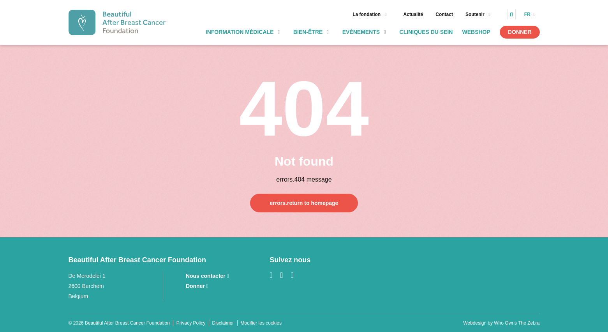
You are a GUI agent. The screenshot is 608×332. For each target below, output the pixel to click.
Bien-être (308, 32)
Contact (444, 14)
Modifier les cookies (261, 323)
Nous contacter (207, 276)
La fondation (366, 14)
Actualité (413, 14)
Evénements (361, 32)
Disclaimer (223, 323)
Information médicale (240, 32)
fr (528, 14)
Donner (520, 32)
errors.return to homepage (304, 203)
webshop (476, 32)
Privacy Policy (191, 323)
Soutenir (475, 14)
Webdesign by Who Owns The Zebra (501, 323)
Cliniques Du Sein (426, 32)
